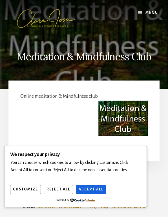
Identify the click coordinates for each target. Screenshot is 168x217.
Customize (25, 189)
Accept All (91, 189)
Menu (151, 13)
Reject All (58, 189)
